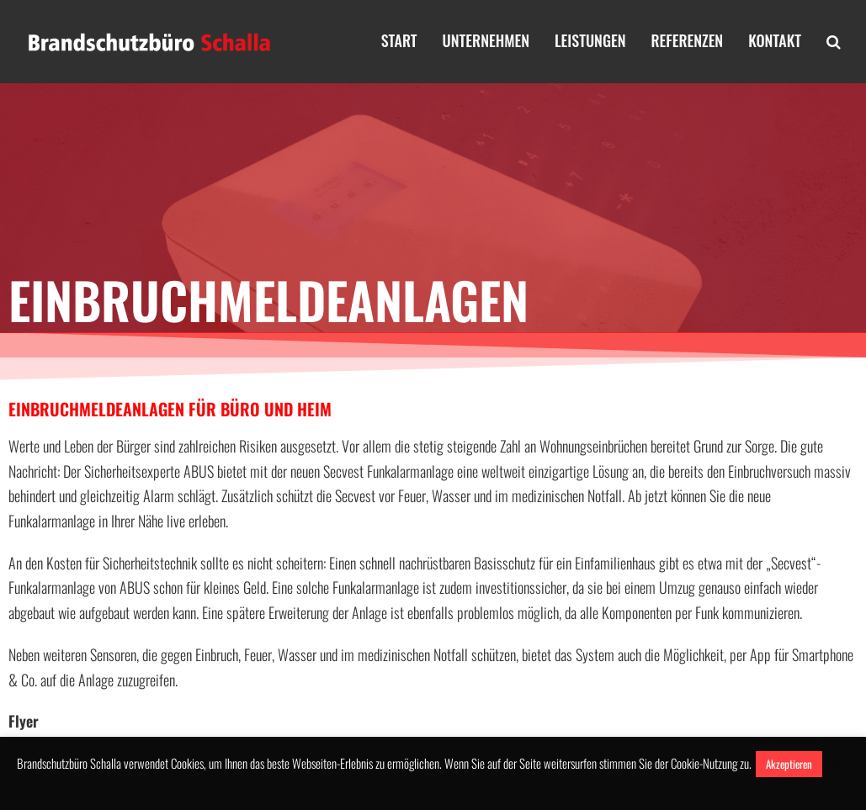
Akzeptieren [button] (789, 763)
